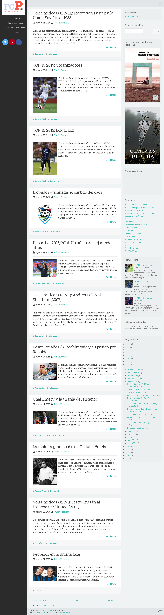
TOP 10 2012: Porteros (143, 265)
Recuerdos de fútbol (133, 242)
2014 (127, 446)
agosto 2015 (132, 381)
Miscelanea (130, 236)
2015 (127, 367)
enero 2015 (132, 443)
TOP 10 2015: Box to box (53, 130)
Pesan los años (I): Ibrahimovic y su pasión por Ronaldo (74, 349)
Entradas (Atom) (47, 605)
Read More (111, 47)
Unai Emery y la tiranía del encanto (65, 399)
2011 (127, 455)
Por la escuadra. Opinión (42, 284)
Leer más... (129, 331)
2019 (127, 355)
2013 (127, 449)
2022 (128, 347)
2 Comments (57, 232)
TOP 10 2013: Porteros (143, 281)
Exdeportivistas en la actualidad (138, 225)
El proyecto (15, 18)
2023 (127, 344)
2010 (127, 458)
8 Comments (54, 119)
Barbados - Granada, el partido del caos (67, 192)
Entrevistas (129, 222)
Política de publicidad (15, 28)
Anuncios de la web (133, 219)
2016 (127, 364)
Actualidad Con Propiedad (136, 204)
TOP (160, 611)
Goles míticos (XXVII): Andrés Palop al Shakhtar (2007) (67, 297)
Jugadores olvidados (133, 233)
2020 (128, 353)
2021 (127, 350)
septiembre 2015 (134, 378)
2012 (127, 452)
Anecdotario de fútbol (41, 232)
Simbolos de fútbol (132, 248)
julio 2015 (131, 431)
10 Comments (54, 181)
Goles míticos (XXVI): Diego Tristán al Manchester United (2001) (66, 504)
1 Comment (38, 590)
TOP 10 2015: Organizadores (57, 65)
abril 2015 (131, 440)
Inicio (77, 600)
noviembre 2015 (134, 373)
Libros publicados (15, 23)
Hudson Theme (40, 612)
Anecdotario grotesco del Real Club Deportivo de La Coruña (139, 214)
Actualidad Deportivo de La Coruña (139, 207)
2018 (127, 358)
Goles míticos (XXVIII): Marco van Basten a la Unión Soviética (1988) (73, 15)
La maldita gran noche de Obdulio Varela (69, 446)
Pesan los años (39, 388)
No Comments (52, 54)
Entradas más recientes (40, 600)
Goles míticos (39, 54)
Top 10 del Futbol (40, 119)
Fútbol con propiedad (47, 610)
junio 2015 (132, 434)
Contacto (15, 32)
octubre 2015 (133, 375)
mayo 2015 (132, 437)
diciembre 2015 (134, 370)
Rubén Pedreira (61, 22)
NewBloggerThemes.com (66, 612)
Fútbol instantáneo (133, 227)
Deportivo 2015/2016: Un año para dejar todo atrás (72, 245)
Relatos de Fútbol (40, 491)
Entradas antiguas (113, 600)
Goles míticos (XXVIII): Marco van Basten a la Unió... (141, 385)
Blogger (65, 610)
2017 (127, 361)
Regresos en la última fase (56, 554)
